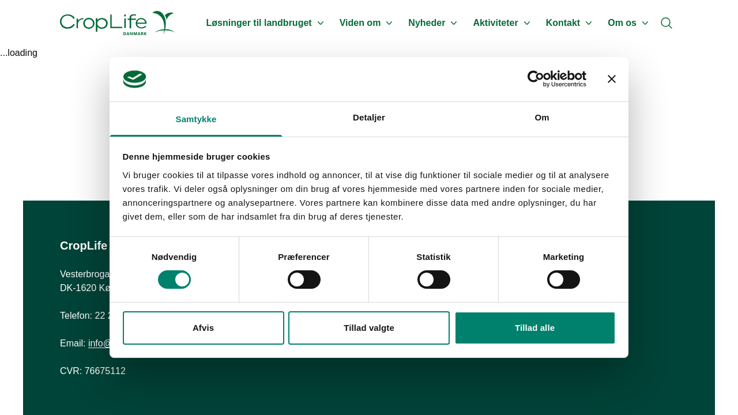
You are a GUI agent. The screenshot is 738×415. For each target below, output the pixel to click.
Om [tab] (541, 117)
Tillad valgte (369, 328)
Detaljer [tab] (369, 117)
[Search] (666, 23)
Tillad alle (535, 328)
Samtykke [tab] (196, 119)
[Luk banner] (612, 79)
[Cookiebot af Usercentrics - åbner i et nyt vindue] (535, 79)
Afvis (203, 328)
